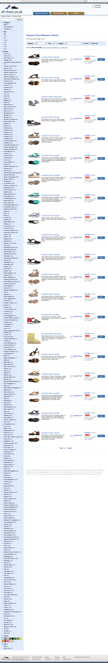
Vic (5, 618)
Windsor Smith (8, 627)
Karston (6, 301)
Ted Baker (7, 571)
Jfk (5, 292)
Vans (5, 614)
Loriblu (6, 341)
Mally (5, 360)
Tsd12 (6, 597)
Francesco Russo (9, 232)
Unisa (5, 605)
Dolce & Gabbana (9, 177)
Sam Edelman (8, 522)
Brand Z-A (64, 47)
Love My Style (8, 345)
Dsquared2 (7, 188)
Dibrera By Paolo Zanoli (11, 173)
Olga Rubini (7, 430)
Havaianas (7, 262)
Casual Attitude (9, 141)
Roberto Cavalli (9, 509)
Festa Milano (8, 222)
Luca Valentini (8, 349)
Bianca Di (7, 109)
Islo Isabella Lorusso (10, 281)
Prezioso (7, 481)
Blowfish (6, 115)
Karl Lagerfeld (8, 298)
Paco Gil (6, 439)
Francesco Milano (9, 230)
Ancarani (7, 81)
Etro (5, 213)
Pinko (5, 469)
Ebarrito (6, 192)
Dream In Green (9, 185)
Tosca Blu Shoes (9, 595)
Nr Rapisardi (8, 424)
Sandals (6, 29)
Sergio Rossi (8, 533)
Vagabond (7, 609)
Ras (5, 488)
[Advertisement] (34, 25)
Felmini (6, 217)
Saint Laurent (8, 518)
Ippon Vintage (8, 277)
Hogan (6, 266)
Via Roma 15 (8, 616)
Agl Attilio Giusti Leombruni (12, 62)
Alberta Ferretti (8, 70)
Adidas (6, 60)
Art (5, 94)
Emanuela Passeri (10, 205)
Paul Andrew (8, 454)
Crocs (6, 160)
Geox (5, 245)
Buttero (6, 126)
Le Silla (6, 322)
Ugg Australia (8, 603)
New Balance (8, 407)
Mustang (6, 400)
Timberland (7, 577)
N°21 (5, 426)
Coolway (6, 158)
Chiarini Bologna (9, 149)
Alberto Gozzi (8, 74)
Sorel (5, 545)
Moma (6, 390)
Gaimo (6, 237)
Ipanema (7, 275)
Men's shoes (36, 659)
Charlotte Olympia (9, 145)
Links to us (48, 659)
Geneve (6, 241)
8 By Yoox (7, 58)
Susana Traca (16, 16)
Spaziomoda (8, 548)
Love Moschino (9, 343)
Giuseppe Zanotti (9, 258)
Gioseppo (7, 256)
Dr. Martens (7, 183)
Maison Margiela (9, 358)
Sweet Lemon (8, 565)
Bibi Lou (6, 111)
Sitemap (57, 657)
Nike (5, 411)
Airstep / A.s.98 (9, 66)
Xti (4, 629)
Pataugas (7, 452)
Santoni (6, 524)
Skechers (7, 541)
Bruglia (6, 117)
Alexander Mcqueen (10, 79)
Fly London (7, 226)
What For (7, 624)
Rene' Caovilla (8, 499)
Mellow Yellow (8, 377)
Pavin (5, 456)
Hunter (6, 271)
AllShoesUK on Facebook (82, 657)
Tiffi (5, 575)
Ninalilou (6, 415)
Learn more (79, 1)
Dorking (6, 181)
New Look (7, 409)
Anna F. (6, 85)
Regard (6, 496)
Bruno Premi (8, 121)
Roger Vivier (8, 516)
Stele (5, 550)
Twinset (6, 599)
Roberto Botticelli (9, 507)
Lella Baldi (7, 324)
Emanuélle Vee (9, 207)
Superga (6, 560)
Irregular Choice (9, 279)
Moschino (7, 396)
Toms (5, 586)
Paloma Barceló (9, 443)
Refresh (6, 494)
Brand (6, 51)
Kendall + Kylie (8, 303)
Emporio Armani (9, 209)
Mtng (5, 398)
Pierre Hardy (8, 464)
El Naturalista (8, 198)
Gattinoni (7, 239)
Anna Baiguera (8, 83)
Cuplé (6, 164)
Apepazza (7, 87)
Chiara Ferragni (9, 147)
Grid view (98, 7)
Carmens (7, 134)
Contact (57, 659)
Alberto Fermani (9, 72)
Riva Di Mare (8, 503)
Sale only (7, 648)
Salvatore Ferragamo (10, 520)
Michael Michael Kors (11, 381)
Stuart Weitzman (9, 558)
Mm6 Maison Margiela (11, 388)
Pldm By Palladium (10, 471)
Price (5, 644)
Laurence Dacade (9, 320)
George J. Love (9, 243)
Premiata (7, 477)
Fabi (5, 215)
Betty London (8, 106)
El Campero (8, 196)
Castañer (7, 138)
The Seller (7, 573)
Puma (6, 484)
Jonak (6, 294)
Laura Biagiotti (8, 316)
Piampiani (7, 462)
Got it (85, 1)
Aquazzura (7, 92)
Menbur (6, 379)
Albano (6, 68)
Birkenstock (7, 113)
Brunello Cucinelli (9, 119)
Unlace (6, 607)
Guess (6, 260)
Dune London (8, 190)
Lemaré (6, 326)
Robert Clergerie (9, 505)
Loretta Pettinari (9, 339)
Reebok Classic (9, 492)
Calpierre (7, 130)
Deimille (6, 168)
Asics (5, 98)
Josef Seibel (8, 296)
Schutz (6, 526)
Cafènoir (6, 128)
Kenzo (6, 305)
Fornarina (7, 228)
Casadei (6, 136)
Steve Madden (8, 554)
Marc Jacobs (8, 366)
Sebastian (7, 528)
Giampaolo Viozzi (9, 247)
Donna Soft (7, 179)
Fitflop (6, 224)
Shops (47, 657)
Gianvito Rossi (8, 254)
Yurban (6, 631)
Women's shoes (37, 657)
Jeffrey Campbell (9, 290)
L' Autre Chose (8, 309)
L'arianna (7, 311)
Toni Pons (7, 588)
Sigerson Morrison (10, 539)
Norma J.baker (8, 420)
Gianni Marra (8, 252)
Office (6, 428)
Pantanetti (7, 445)
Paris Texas (7, 447)
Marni (5, 371)
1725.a (6, 56)
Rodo (5, 513)
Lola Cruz (7, 336)
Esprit (5, 211)
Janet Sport (7, 286)
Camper (6, 132)
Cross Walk (7, 162)
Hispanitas (7, 264)
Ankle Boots (8, 27)
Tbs (5, 569)
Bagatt (6, 100)
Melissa (6, 375)
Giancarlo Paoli (9, 249)
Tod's (5, 582)
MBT (5, 356)
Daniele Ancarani (9, 166)
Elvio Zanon (8, 202)
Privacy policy (67, 659)
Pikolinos (7, 467)
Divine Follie (8, 175)
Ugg (5, 601)
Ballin (5, 102)
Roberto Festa (8, 511)
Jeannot (6, 288)
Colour (6, 636)
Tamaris (6, 567)
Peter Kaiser (8, 460)
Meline (6, 373)
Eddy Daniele (8, 194)
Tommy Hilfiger (8, 584)
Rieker (6, 501)
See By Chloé (8, 531)
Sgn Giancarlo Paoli (10, 537)
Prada (6, 475)
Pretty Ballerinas (9, 479)
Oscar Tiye (7, 435)
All (4, 54)
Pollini (6, 473)
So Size (6, 543)
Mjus (5, 385)
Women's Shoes (6, 16)
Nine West (7, 417)
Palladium (7, 441)
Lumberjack (7, 353)
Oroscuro (7, 432)
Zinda (5, 633)
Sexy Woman (8, 535)
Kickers (6, 307)
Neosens (7, 405)
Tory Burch (7, 590)
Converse (7, 156)
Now (5, 422)
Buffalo (6, 124)
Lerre (5, 328)
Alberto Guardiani (9, 77)
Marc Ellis (7, 364)
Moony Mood (8, 394)
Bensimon (7, 104)
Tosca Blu (7, 592)
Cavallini (6, 143)
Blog (64, 657)
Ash (5, 96)
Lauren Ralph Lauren (10, 318)
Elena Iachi (7, 200)
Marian (6, 368)
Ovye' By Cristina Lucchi (11, 437)
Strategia (7, 556)
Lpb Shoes (7, 347)
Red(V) (6, 490)
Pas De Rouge (8, 449)
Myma (6, 403)
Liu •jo (6, 334)
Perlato (6, 458)
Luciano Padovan (9, 351)
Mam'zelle (7, 362)
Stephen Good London (11, 552)
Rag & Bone (8, 486)
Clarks (6, 153)
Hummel (6, 269)
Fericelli (6, 220)
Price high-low (47, 47)
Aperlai (6, 89)
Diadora (6, 170)
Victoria (6, 622)
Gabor (6, 234)
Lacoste (6, 313)
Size (5, 32)
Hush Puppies (8, 273)
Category (7, 22)
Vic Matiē (7, 620)
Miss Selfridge (8, 383)
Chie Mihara (8, 151)
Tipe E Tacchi (8, 580)
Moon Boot (7, 392)
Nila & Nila (7, 413)
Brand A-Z (56, 47)
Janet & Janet (8, 284)
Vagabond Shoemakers (11, 612)
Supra (6, 563)
